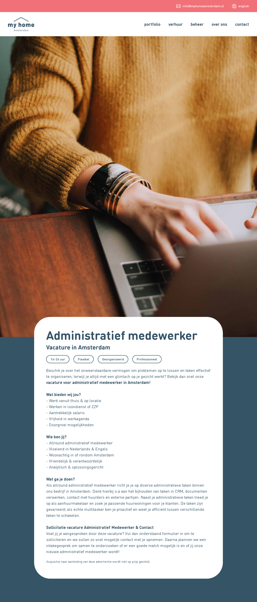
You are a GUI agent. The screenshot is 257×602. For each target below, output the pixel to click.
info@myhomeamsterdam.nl (203, 6)
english (243, 6)
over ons (219, 24)
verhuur (175, 24)
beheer (197, 24)
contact (242, 24)
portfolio (152, 24)
